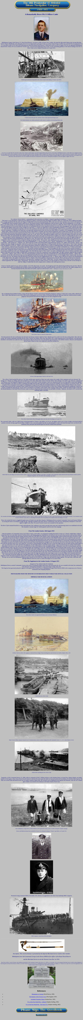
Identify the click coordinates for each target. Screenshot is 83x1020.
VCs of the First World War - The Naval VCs (37, 1004)
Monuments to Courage (37, 994)
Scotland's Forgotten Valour (37, 999)
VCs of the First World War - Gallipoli (36, 1002)
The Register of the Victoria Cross (37, 996)
